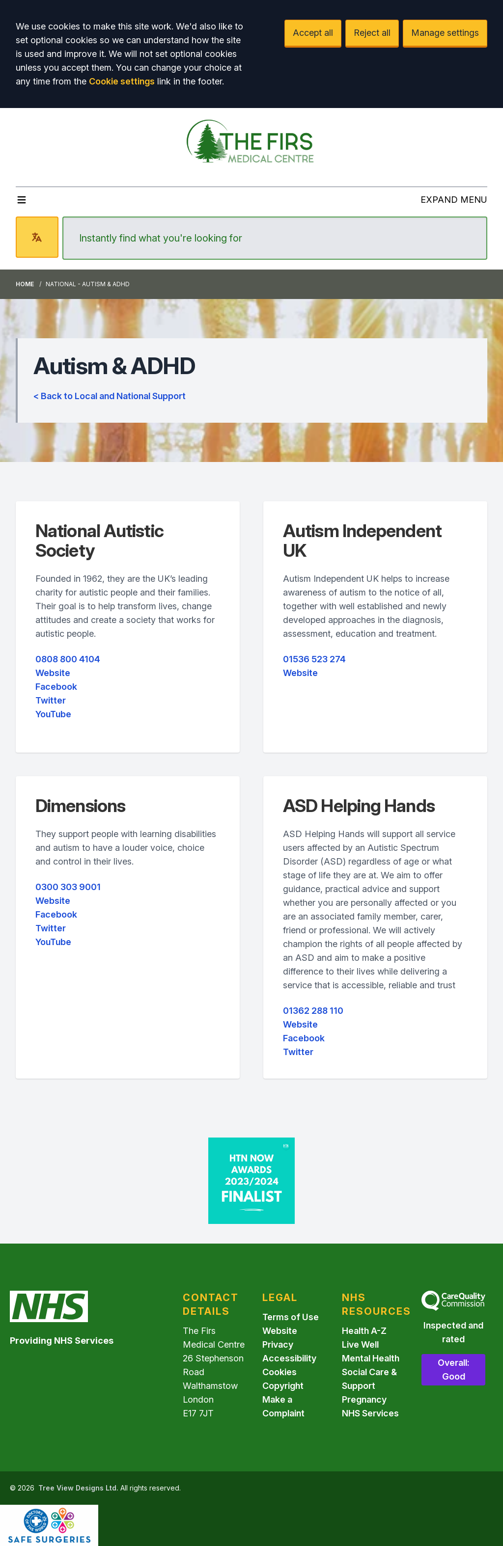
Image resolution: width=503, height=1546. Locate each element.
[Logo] (251, 143)
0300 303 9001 (68, 887)
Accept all (313, 32)
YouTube (53, 714)
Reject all (372, 32)
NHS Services (370, 1413)
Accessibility (289, 1358)
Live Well (360, 1344)
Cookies (279, 1372)
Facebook (56, 686)
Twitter (50, 700)
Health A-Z (364, 1331)
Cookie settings (122, 81)
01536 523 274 (314, 659)
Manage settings (445, 32)
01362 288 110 (313, 1010)
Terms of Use (290, 1317)
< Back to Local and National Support (109, 396)
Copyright (283, 1386)
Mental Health (370, 1358)
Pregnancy (364, 1399)
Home (25, 284)
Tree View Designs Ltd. (78, 1488)
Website (52, 673)
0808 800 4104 (67, 659)
